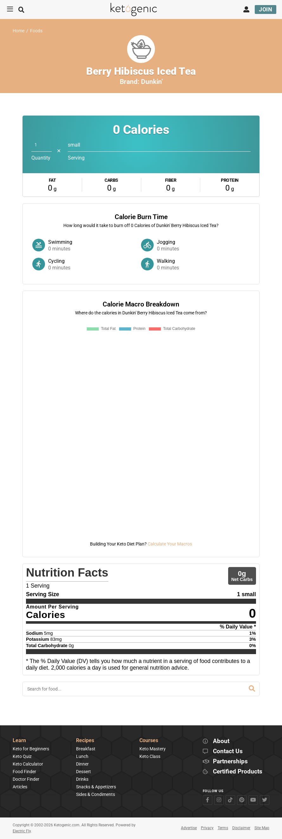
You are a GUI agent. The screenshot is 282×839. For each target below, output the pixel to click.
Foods (36, 31)
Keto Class (149, 756)
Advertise (189, 828)
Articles (20, 786)
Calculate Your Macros (170, 543)
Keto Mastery (152, 748)
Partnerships (230, 761)
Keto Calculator (28, 763)
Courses (148, 740)
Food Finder (24, 771)
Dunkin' (152, 81)
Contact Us (228, 751)
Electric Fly (22, 831)
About (221, 741)
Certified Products (237, 771)
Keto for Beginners (31, 748)
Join (265, 9)
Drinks (82, 779)
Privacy (207, 828)
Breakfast (85, 748)
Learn (19, 740)
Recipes (85, 740)
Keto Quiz (22, 756)
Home (18, 31)
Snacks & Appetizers (96, 786)
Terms (223, 828)
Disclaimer (241, 828)
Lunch (82, 756)
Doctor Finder (26, 779)
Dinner (82, 763)
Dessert (83, 771)
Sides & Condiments (95, 794)
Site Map (261, 828)
